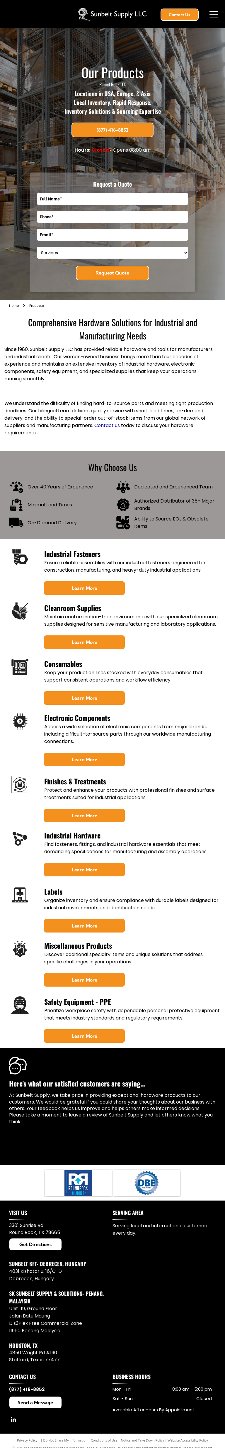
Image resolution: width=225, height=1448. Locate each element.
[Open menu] (213, 14)
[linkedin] (13, 1420)
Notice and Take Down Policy (142, 1440)
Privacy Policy (27, 1440)
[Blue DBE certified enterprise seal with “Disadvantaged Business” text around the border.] (146, 1183)
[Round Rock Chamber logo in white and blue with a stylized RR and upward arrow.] (78, 1183)
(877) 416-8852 (27, 1389)
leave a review (85, 1114)
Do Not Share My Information (65, 1440)
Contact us (107, 425)
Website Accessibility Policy (188, 1440)
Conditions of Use (104, 1440)
